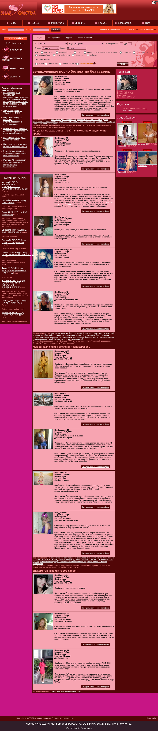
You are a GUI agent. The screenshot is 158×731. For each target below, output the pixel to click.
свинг (78, 52)
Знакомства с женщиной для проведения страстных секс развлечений (15, 153)
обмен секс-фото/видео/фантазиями (100, 52)
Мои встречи (57, 23)
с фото (39, 63)
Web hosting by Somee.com (79, 728)
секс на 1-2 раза (61, 55)
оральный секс (43, 55)
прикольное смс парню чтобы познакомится (77, 122)
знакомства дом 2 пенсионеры (63, 120)
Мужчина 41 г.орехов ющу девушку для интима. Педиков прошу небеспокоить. (14, 163)
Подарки (102, 23)
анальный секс (141, 52)
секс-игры (125, 52)
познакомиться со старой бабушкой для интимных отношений (58, 339)
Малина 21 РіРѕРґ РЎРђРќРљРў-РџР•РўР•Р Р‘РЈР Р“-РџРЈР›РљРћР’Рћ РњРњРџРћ (15, 185)
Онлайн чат (15, 77)
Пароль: (37, 29)
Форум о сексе (17, 68)
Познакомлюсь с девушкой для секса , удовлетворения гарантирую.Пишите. (15, 130)
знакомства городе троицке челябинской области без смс (63, 562)
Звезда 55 (122, 172)
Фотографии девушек (12, 59)
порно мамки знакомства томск (89, 120)
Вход (147, 23)
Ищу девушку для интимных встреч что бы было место (15, 145)
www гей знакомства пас (101, 558)
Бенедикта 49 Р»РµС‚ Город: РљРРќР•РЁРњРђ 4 (14, 231)
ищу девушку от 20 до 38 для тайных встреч (14, 138)
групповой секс (63, 52)
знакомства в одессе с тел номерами (55, 337)
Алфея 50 (122, 146)
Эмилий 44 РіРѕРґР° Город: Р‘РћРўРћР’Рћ (14, 201)
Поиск (13, 23)
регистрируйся (15, 38)
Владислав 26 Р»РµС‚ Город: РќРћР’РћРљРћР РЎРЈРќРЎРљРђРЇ (18, 253)
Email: (13, 29)
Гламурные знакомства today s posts (66, 691)
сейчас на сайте (67, 63)
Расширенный (54, 37)
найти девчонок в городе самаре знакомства (67, 335)
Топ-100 (35, 23)
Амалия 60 (142, 166)
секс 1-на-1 (47, 52)
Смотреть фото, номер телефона (95, 115)
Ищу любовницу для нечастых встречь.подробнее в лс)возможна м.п (12, 120)
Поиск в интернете (86, 37)
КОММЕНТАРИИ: (15, 177)
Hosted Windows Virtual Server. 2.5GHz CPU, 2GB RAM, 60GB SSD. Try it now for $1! (79, 723)
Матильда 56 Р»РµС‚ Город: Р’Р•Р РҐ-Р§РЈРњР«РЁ (14, 302)
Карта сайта (151, 718)
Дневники (80, 23)
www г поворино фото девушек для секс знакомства (92, 337)
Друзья (69, 37)
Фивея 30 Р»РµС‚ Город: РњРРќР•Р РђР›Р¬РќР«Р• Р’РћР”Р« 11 (14, 270)
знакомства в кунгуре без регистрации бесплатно (71, 333)
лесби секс (78, 55)
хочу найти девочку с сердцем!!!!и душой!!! (12, 112)
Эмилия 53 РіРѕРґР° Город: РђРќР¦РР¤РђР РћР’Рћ (14, 241)
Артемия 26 (143, 144)
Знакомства (16, 50)
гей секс (92, 55)
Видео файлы (125, 23)
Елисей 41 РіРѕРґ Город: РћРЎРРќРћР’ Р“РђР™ (13, 314)
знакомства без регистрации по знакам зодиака (70, 558)
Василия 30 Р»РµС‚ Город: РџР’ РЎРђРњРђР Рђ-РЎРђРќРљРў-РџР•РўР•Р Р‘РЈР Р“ (13, 283)
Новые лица (51, 63)
